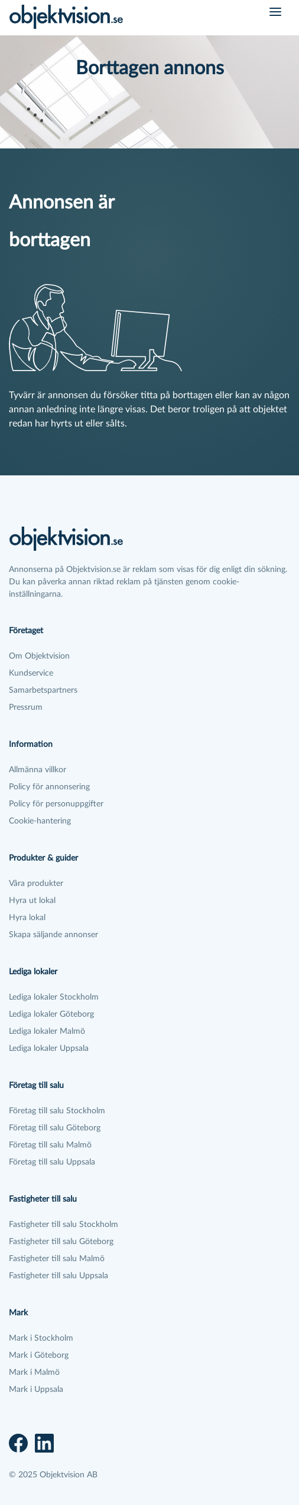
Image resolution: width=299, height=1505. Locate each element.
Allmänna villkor (37, 770)
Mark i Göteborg (39, 1355)
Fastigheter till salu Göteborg (61, 1242)
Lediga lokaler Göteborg (51, 1014)
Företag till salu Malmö (50, 1145)
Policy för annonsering (49, 787)
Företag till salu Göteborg (54, 1128)
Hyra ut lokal (32, 901)
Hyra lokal (27, 918)
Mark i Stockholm (41, 1338)
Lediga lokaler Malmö (47, 1031)
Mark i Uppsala (36, 1389)
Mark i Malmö (34, 1372)
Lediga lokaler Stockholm (54, 997)
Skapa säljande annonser (53, 935)
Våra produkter (36, 883)
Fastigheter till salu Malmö (57, 1259)
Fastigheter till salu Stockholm (63, 1224)
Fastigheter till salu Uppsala (58, 1276)
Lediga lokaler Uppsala (49, 1048)
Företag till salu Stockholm (57, 1111)
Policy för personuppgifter (56, 804)
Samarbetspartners (43, 690)
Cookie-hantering (40, 821)
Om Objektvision (39, 656)
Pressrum (26, 707)
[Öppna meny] (275, 12)
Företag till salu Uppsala (52, 1162)
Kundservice (31, 673)
